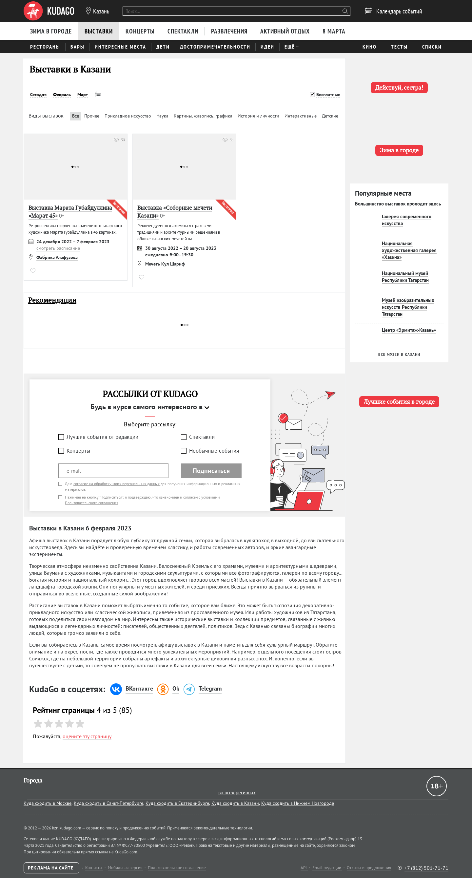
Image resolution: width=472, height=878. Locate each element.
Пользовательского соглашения (91, 502)
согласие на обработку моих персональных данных (116, 483)
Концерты (78, 450)
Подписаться (211, 470)
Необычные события (214, 450)
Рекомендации (52, 300)
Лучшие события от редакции (102, 436)
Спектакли (202, 436)
